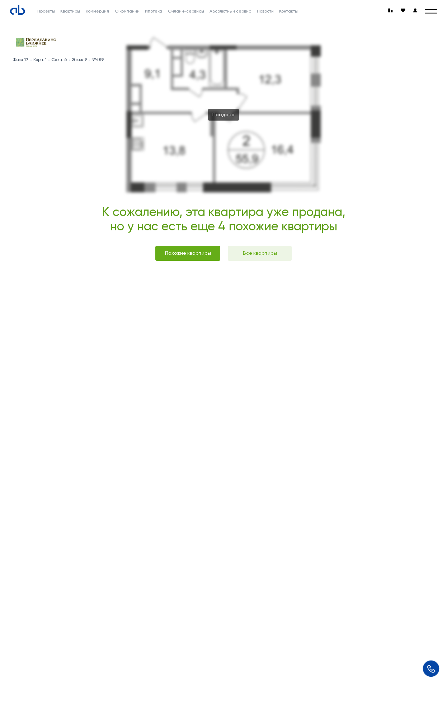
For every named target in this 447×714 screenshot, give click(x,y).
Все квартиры (260, 253)
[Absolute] (17, 9)
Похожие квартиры (188, 253)
